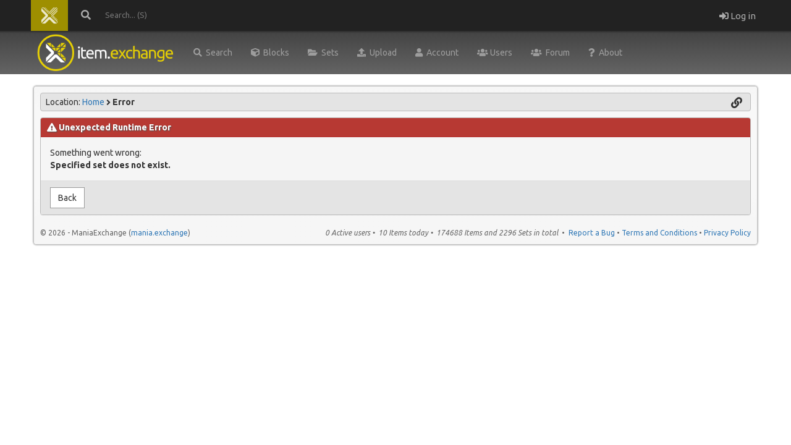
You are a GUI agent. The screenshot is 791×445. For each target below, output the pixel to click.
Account (437, 52)
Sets (323, 52)
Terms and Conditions (659, 233)
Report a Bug (592, 233)
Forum (550, 52)
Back (67, 198)
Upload (377, 52)
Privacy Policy (727, 233)
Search (212, 52)
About (605, 52)
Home (93, 102)
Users (494, 52)
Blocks (270, 52)
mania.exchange (159, 233)
